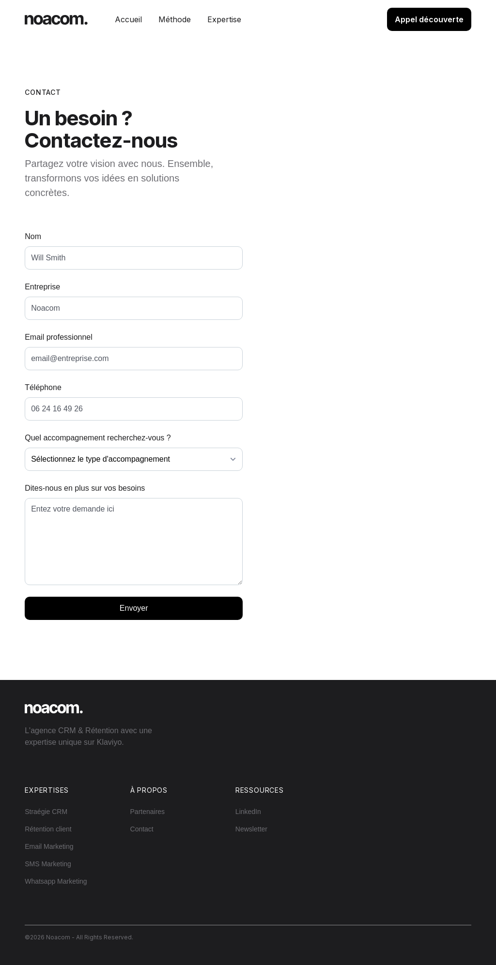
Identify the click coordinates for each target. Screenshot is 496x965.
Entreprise (42, 287)
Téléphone (43, 387)
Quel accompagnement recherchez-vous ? (98, 438)
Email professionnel (59, 337)
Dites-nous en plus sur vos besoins (85, 488)
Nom (33, 236)
